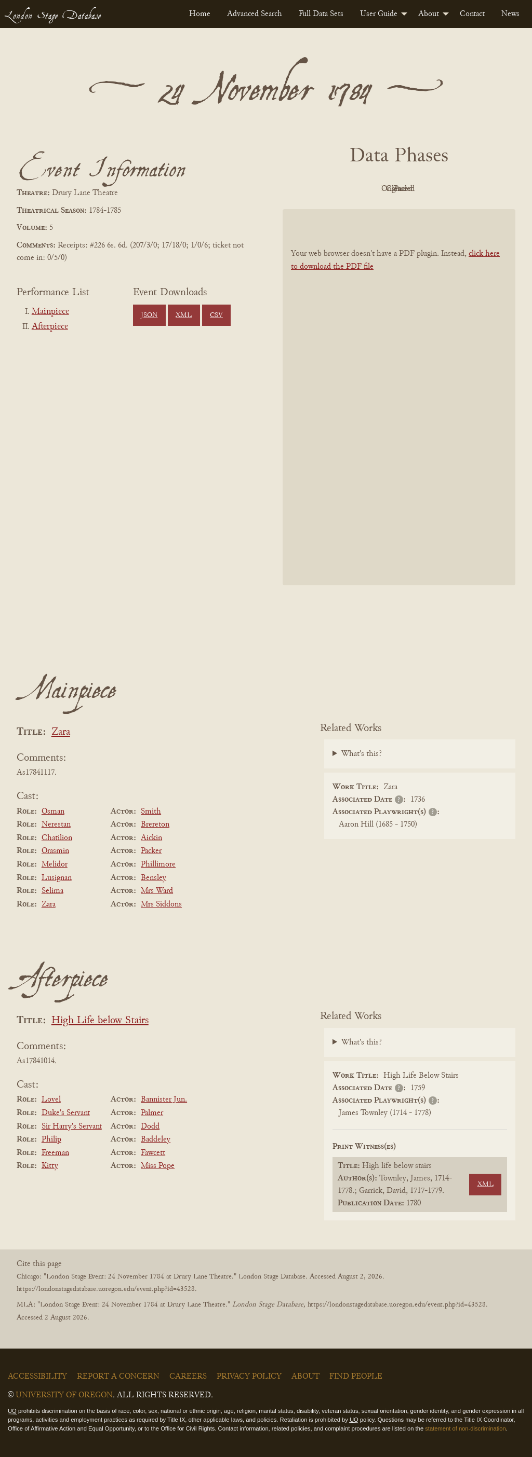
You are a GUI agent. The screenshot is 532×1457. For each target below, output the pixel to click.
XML (184, 315)
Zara (60, 732)
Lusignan (57, 878)
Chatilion (57, 838)
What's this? (361, 754)
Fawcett (153, 1153)
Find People (355, 1376)
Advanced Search (254, 14)
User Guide (378, 14)
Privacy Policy (249, 1376)
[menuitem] (200, 14)
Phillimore (158, 864)
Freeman (55, 1153)
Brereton (155, 824)
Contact (472, 14)
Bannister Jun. (164, 1099)
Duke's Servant (66, 1113)
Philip (51, 1139)
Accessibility (37, 1376)
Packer (151, 851)
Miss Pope (158, 1166)
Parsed (482, 189)
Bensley (153, 878)
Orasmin (55, 851)
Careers (188, 1376)
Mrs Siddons (161, 904)
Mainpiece (50, 312)
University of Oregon (64, 1395)
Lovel (51, 1099)
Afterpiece (50, 327)
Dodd (150, 1126)
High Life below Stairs (100, 1020)
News (510, 14)
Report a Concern (118, 1376)
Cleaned (425, 189)
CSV (216, 315)
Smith (151, 811)
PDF (310, 189)
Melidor (55, 864)
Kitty (50, 1166)
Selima (52, 891)
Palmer (152, 1113)
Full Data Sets (321, 14)
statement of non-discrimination (465, 1428)
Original (368, 189)
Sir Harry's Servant (72, 1126)
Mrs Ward (157, 891)
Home (199, 14)
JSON (149, 315)
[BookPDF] (399, 397)
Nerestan (56, 824)
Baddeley (155, 1139)
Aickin (151, 838)
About (428, 14)
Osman (53, 811)
